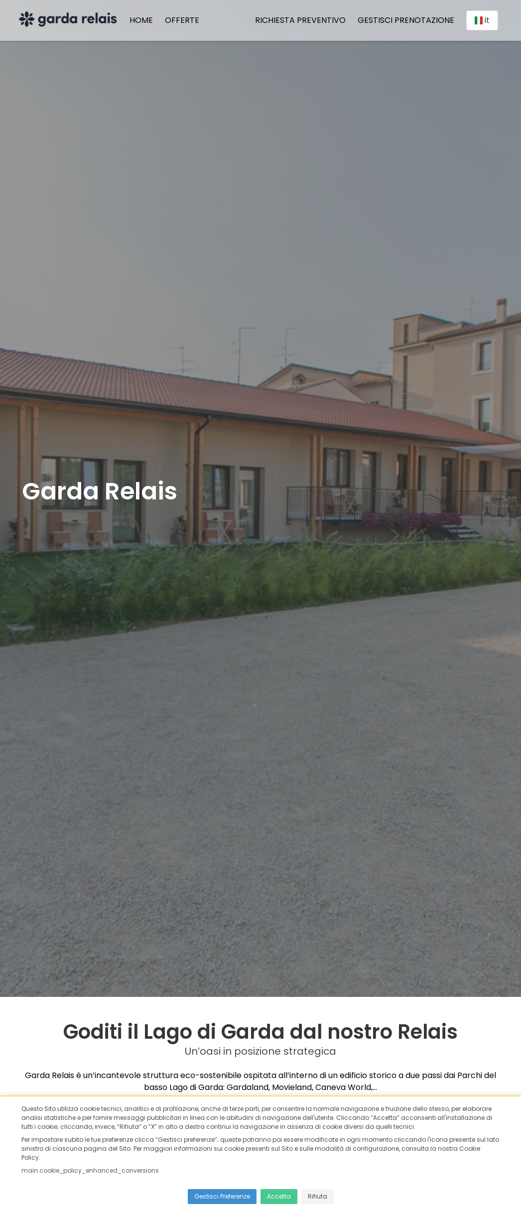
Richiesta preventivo (297, 21)
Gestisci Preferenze (222, 1196)
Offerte (185, 21)
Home (144, 21)
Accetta (279, 1196)
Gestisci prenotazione (403, 21)
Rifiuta (317, 1196)
